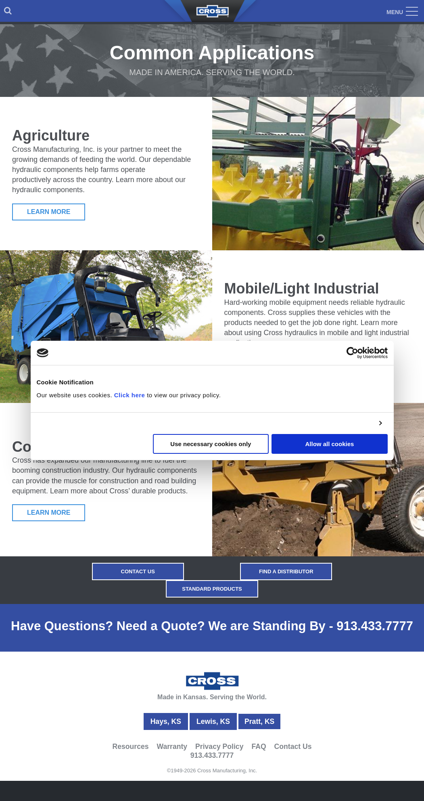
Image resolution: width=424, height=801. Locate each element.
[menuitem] (8, 11)
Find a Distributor (286, 571)
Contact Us (138, 571)
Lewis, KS (213, 721)
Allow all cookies (329, 443)
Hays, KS (165, 721)
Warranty (172, 746)
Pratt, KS (259, 721)
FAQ (258, 746)
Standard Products (212, 589)
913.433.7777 (374, 626)
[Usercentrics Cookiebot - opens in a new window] (352, 353)
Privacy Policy (219, 746)
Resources (131, 746)
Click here (129, 395)
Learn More (49, 211)
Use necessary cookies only (210, 443)
